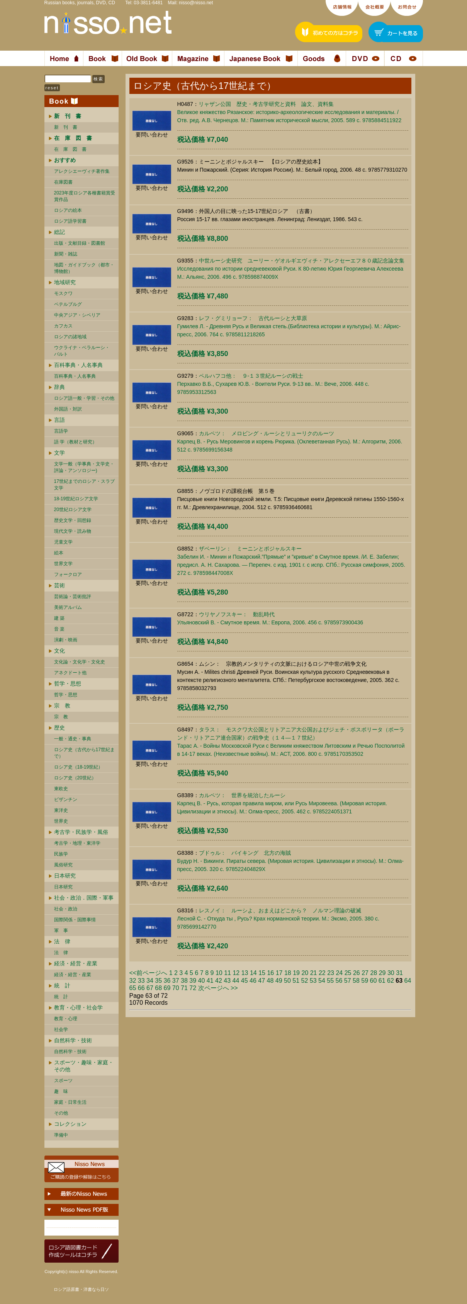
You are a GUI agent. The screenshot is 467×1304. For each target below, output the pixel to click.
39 (192, 980)
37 (175, 980)
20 (304, 973)
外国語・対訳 (68, 409)
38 (184, 980)
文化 (59, 651)
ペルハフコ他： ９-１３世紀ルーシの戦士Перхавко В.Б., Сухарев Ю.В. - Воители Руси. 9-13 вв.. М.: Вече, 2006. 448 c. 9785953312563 (273, 384)
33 (141, 980)
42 (218, 980)
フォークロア (68, 574)
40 (201, 980)
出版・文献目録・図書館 (79, 243)
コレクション (70, 1124)
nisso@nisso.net (196, 2)
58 (356, 980)
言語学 (61, 431)
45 (244, 980)
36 (167, 980)
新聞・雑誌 (65, 254)
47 (261, 980)
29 (382, 973)
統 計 (62, 985)
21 (313, 973)
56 (339, 980)
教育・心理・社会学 (78, 1007)
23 (330, 973)
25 (348, 973)
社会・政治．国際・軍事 (84, 898)
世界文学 (63, 563)
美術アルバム (68, 607)
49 (278, 980)
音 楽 (59, 629)
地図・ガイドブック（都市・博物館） (84, 268)
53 (313, 980)
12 (236, 973)
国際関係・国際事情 (75, 919)
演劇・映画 (65, 640)
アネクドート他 (70, 672)
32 (132, 980)
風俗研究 (63, 865)
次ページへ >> (218, 988)
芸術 (59, 585)
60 (373, 980)
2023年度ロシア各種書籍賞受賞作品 (84, 196)
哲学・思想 (67, 683)
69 (167, 988)
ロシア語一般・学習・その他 (84, 398)
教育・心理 (65, 1018)
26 (356, 973)
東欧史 (61, 788)
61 (382, 980)
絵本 (58, 553)
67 (149, 988)
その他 (61, 1113)
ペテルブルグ (68, 304)
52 (304, 980)
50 (287, 980)
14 (253, 973)
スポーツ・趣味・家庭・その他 (84, 1065)
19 (296, 973)
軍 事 (61, 930)
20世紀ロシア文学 (73, 509)
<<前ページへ (148, 973)
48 (270, 980)
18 (287, 973)
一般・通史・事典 (72, 738)
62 (390, 980)
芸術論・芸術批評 (72, 596)
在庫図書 (63, 182)
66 (141, 988)
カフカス (63, 326)
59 (364, 980)
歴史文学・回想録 (72, 520)
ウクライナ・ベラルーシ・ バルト (82, 351)
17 (279, 973)
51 (295, 980)
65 (132, 988)
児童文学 (63, 542)
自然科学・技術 (73, 1040)
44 (236, 980)
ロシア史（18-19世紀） (78, 767)
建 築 (59, 618)
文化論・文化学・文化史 (79, 662)
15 (261, 973)
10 (219, 973)
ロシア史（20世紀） (75, 778)
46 (253, 980)
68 (158, 988)
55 (330, 980)
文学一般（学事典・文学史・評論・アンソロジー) (84, 467)
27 (365, 973)
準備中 (61, 1135)
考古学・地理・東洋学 (77, 843)
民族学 (61, 854)
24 (339, 973)
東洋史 (61, 810)
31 (399, 973)
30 (390, 973)
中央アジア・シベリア (77, 315)
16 (270, 973)
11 (227, 973)
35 (158, 980)
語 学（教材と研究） (75, 442)
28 (373, 973)
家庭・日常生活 (70, 1102)
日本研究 (65, 876)
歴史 (59, 727)
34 (149, 980)
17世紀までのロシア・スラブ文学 (84, 485)
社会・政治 (65, 909)
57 (347, 980)
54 (321, 980)
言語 (59, 420)
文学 (59, 453)
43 (227, 980)
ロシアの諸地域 (70, 336)
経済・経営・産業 (75, 963)
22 (322, 973)
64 (407, 980)
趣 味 (61, 1091)
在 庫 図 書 (70, 149)
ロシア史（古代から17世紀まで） (84, 753)
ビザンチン (65, 799)
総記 (59, 232)
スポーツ (63, 1080)
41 (210, 980)
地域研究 (65, 282)
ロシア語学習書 (70, 221)
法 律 (62, 941)
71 (184, 988)
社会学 (61, 1029)
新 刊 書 (65, 127)
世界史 (61, 821)
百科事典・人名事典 (78, 365)
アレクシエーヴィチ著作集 (82, 171)
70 (175, 988)
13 (244, 973)
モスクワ (63, 293)
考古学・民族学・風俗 (81, 832)
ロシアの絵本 (68, 210)
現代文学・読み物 (72, 531)
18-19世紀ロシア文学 (76, 498)
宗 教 (62, 705)
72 (192, 988)
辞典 (59, 387)
